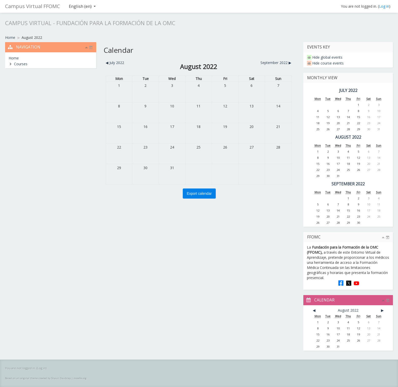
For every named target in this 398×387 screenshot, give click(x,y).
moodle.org (80, 378)
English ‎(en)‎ (82, 6)
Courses (20, 63)
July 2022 (348, 90)
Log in (384, 6)
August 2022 (32, 37)
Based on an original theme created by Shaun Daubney (38, 378)
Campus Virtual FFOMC (32, 6)
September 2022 (348, 184)
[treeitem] (51, 58)
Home (14, 58)
